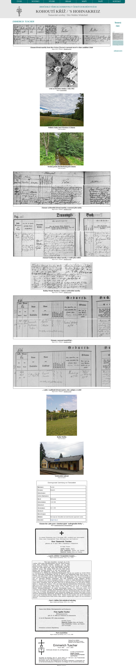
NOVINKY (35, 1)
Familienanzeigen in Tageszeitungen (63, 525)
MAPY (84, 1)
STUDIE (52, 1)
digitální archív (67, 49)
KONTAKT (117, 1)
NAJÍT (100, 1)
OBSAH (68, 1)
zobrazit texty (118, 51)
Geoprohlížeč (63, 90)
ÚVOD (19, 1)
